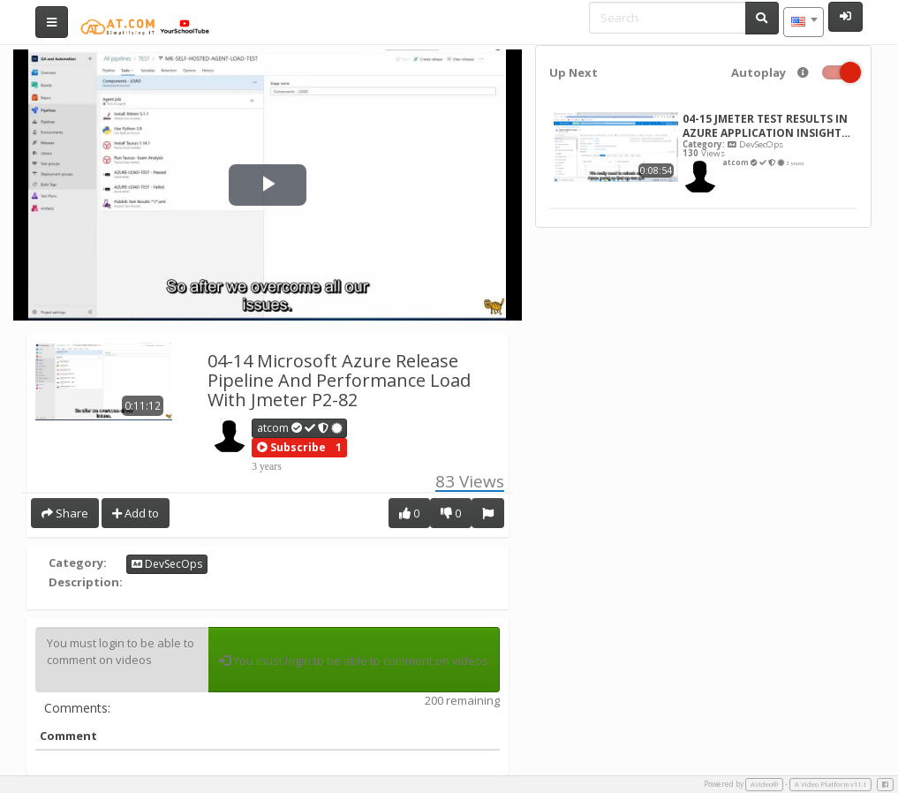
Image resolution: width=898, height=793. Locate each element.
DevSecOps (167, 563)
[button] (291, 447)
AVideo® (764, 784)
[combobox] (803, 22)
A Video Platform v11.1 (830, 784)
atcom (300, 427)
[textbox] (803, 22)
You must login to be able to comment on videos (121, 659)
